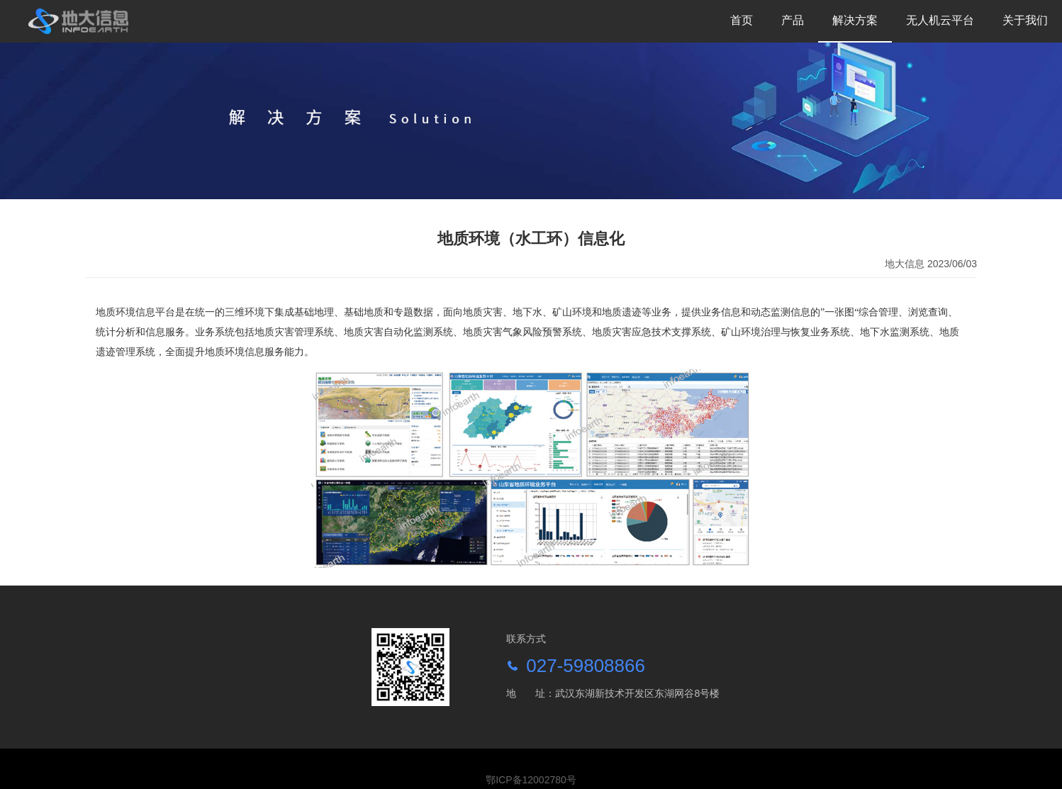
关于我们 (1025, 20)
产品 (792, 20)
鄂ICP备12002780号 (531, 779)
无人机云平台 (940, 20)
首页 (741, 20)
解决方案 (855, 20)
